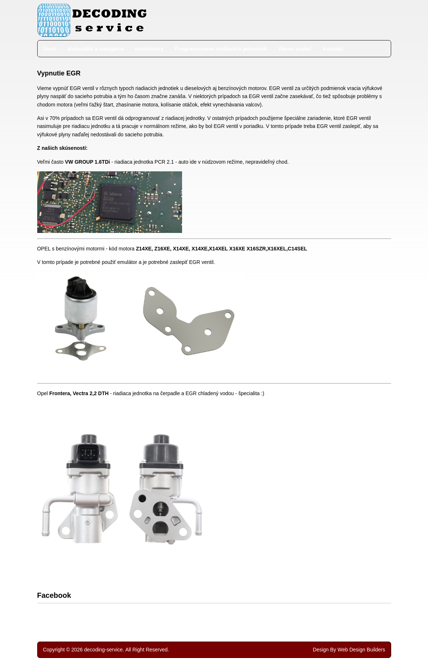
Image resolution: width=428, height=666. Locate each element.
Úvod (50, 49)
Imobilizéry (149, 49)
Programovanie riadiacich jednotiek (220, 49)
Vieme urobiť (295, 49)
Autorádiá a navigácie (96, 49)
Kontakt (333, 49)
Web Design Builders (361, 650)
